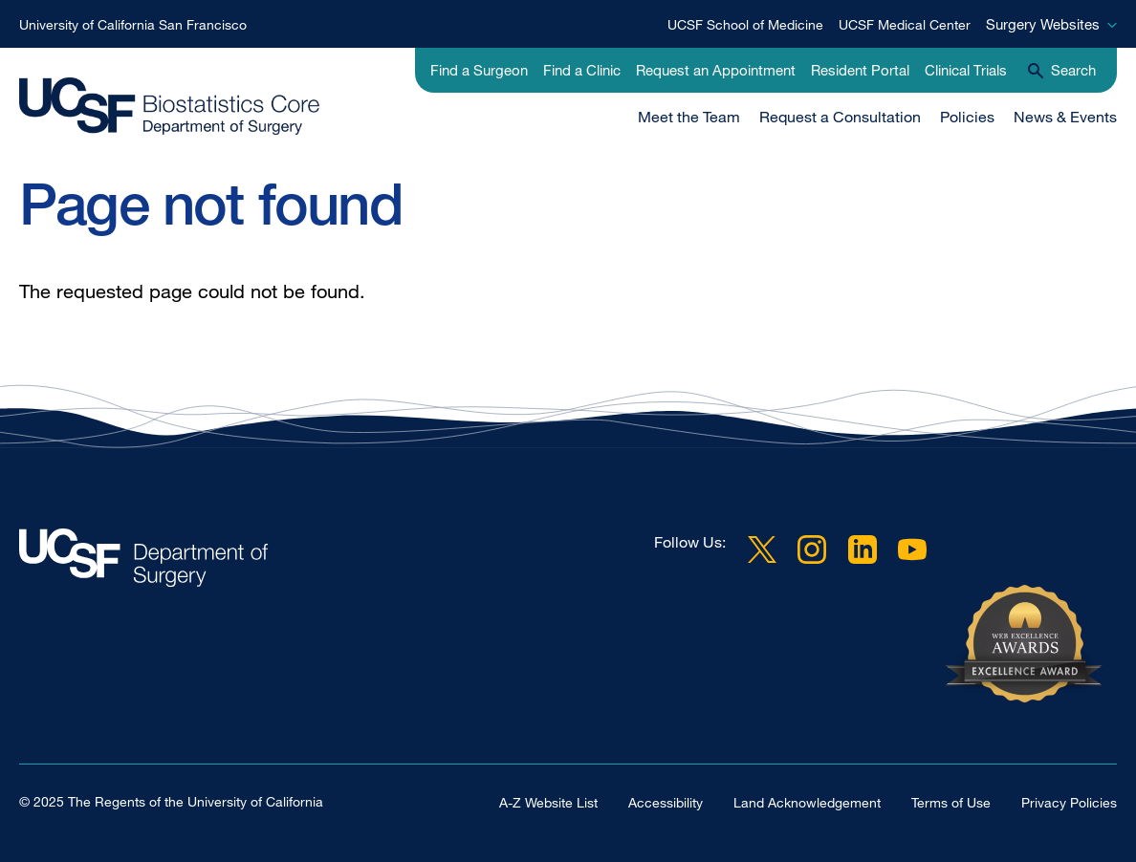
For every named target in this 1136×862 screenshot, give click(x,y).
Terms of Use (951, 802)
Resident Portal (860, 69)
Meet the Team (689, 116)
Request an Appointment (716, 69)
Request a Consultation (840, 116)
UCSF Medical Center (905, 24)
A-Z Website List (548, 802)
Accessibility (665, 802)
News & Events (1065, 116)
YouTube (912, 549)
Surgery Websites (1043, 23)
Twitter (762, 549)
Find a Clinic (582, 69)
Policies (967, 116)
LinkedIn (862, 549)
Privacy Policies (1069, 802)
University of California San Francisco (133, 24)
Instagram (812, 549)
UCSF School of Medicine (745, 24)
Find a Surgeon (479, 69)
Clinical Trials (966, 69)
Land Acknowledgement (807, 802)
